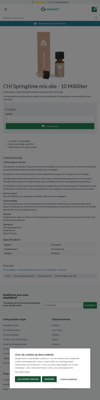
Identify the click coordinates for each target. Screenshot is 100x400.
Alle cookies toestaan (27, 379)
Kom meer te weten (22, 372)
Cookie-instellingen (68, 379)
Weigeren (49, 379)
